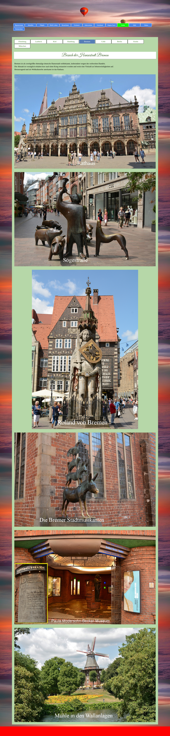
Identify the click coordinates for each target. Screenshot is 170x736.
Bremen (87, 41)
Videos (146, 25)
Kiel (54, 41)
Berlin (119, 41)
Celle (103, 41)
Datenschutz (19, 29)
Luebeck (38, 41)
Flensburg (22, 41)
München (22, 46)
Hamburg (71, 41)
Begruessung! (19, 25)
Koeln (135, 41)
